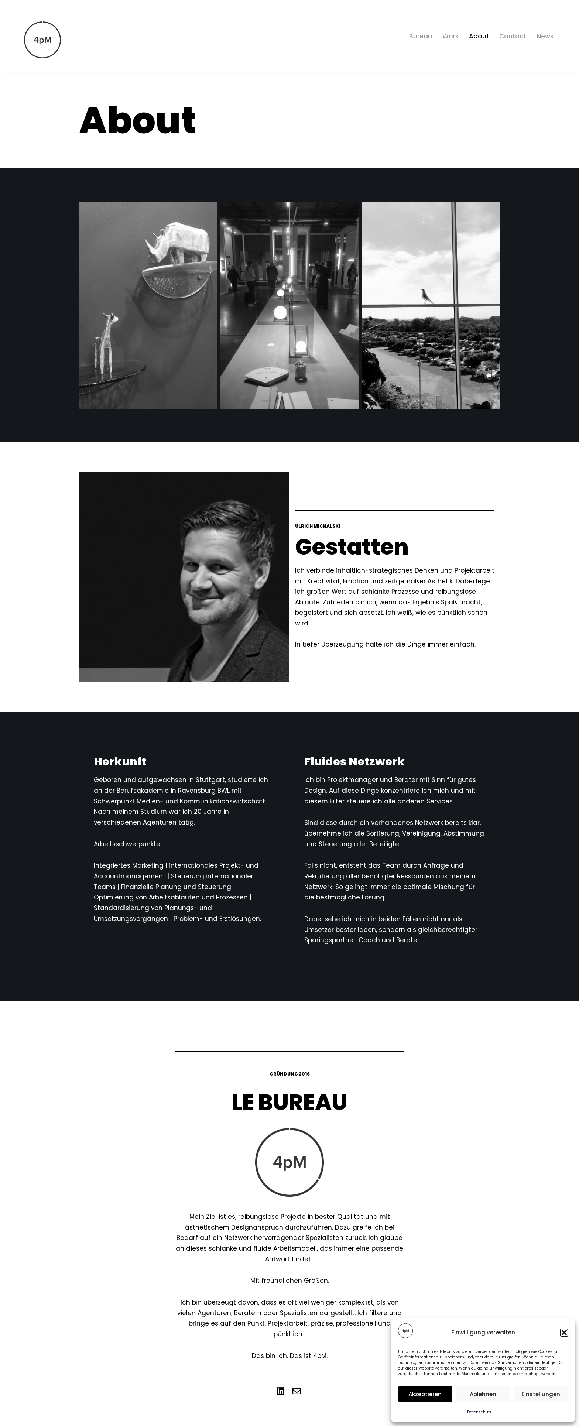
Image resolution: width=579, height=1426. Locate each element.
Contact (512, 36)
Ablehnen (483, 1394)
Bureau (420, 36)
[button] (564, 1332)
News (545, 36)
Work (450, 36)
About (479, 36)
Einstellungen (540, 1394)
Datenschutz (479, 1412)
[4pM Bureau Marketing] (42, 39)
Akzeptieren (425, 1394)
